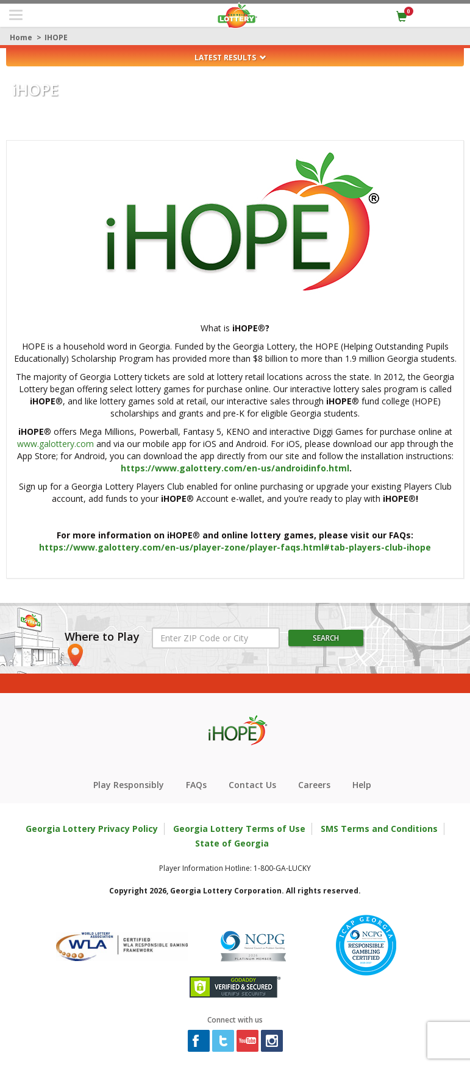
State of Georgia (232, 843)
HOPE (35, 90)
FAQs (196, 785)
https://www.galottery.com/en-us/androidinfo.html (235, 468)
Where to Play (102, 637)
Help (361, 785)
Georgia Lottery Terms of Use (239, 828)
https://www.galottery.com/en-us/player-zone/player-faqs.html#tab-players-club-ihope (235, 547)
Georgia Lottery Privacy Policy (92, 828)
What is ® (235, 328)
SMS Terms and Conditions (379, 828)
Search (326, 638)
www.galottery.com (55, 443)
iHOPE (56, 37)
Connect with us (235, 1020)
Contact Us (252, 785)
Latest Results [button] (230, 57)
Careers (314, 785)
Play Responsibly (128, 785)
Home (21, 37)
